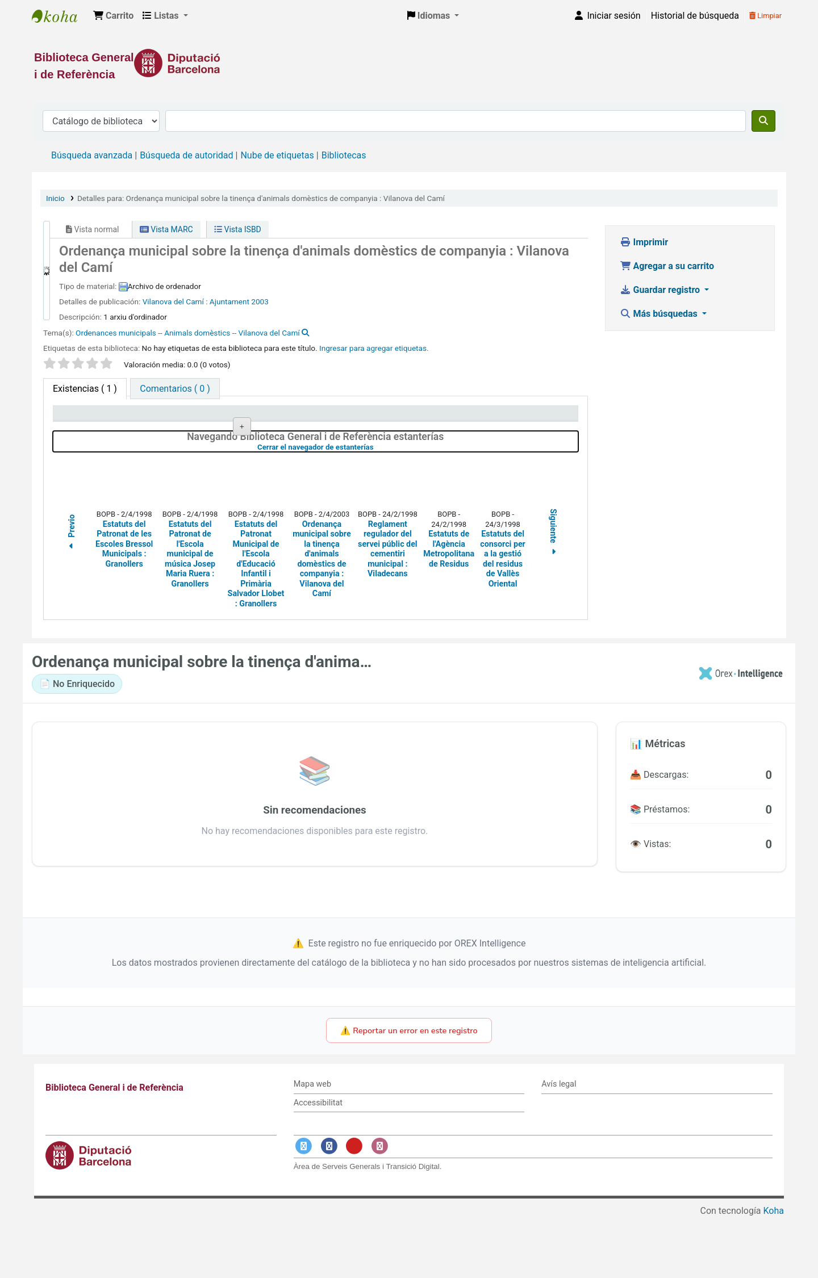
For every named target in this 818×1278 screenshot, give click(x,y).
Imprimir (644, 242)
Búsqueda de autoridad (186, 155)
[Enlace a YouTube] (354, 1207)
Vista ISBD (237, 229)
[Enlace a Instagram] (379, 1207)
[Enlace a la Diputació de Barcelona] (409, 63)
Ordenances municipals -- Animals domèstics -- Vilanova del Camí (188, 332)
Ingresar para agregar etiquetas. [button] (374, 348)
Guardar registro (661, 289)
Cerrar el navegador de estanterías (376, 507)
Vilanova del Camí (174, 301)
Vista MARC (166, 229)
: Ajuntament (227, 301)
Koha (773, 1271)
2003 (260, 301)
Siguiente (553, 593)
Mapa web (312, 1144)
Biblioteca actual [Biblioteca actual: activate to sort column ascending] (196, 418)
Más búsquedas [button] (660, 313)
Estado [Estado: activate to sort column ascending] (387, 418)
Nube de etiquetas (277, 155)
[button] (113, 16)
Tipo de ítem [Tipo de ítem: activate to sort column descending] (83, 418)
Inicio (55, 198)
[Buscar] (763, 121)
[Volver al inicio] (784, 1243)
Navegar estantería (307, 455)
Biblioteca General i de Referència (60, 16)
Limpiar (765, 15)
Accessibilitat (318, 1163)
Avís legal (558, 1144)
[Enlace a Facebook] (329, 1207)
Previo (71, 594)
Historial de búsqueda (695, 15)
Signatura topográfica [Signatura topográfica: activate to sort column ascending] (309, 418)
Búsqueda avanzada (91, 155)
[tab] (174, 388)
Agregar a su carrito (667, 266)
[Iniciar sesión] (607, 16)
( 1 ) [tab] (85, 388)
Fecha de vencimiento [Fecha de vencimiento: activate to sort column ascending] (520, 418)
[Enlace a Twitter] (304, 1207)
